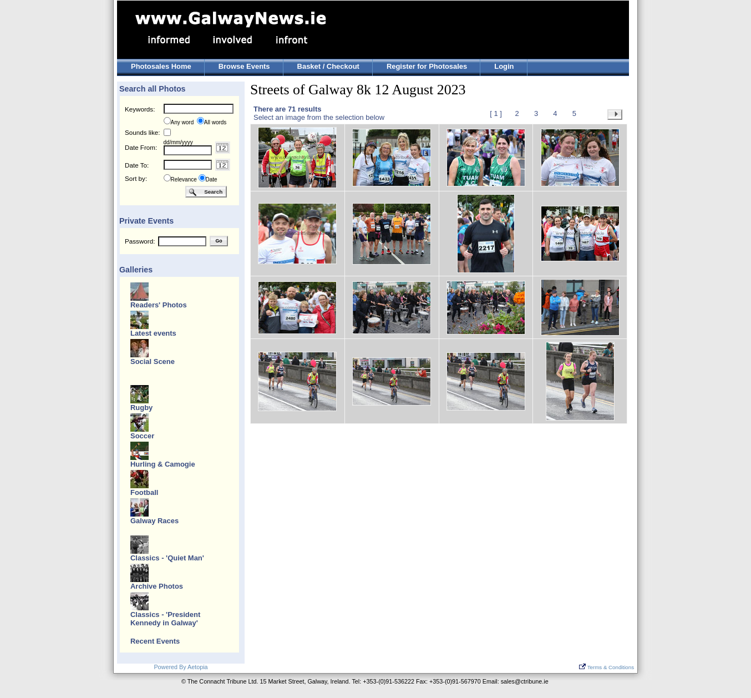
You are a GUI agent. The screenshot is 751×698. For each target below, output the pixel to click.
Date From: (141, 147)
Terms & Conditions (606, 667)
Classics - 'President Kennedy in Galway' (165, 618)
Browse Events (244, 66)
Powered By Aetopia (180, 667)
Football (144, 492)
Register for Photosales (427, 66)
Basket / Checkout (328, 66)
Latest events (153, 333)
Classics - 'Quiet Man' (167, 558)
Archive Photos (156, 586)
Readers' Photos (158, 305)
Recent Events (155, 641)
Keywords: (140, 109)
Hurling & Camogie (162, 464)
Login (504, 66)
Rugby (141, 407)
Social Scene (152, 361)
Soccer (142, 436)
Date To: (137, 165)
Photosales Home (161, 66)
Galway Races (154, 521)
